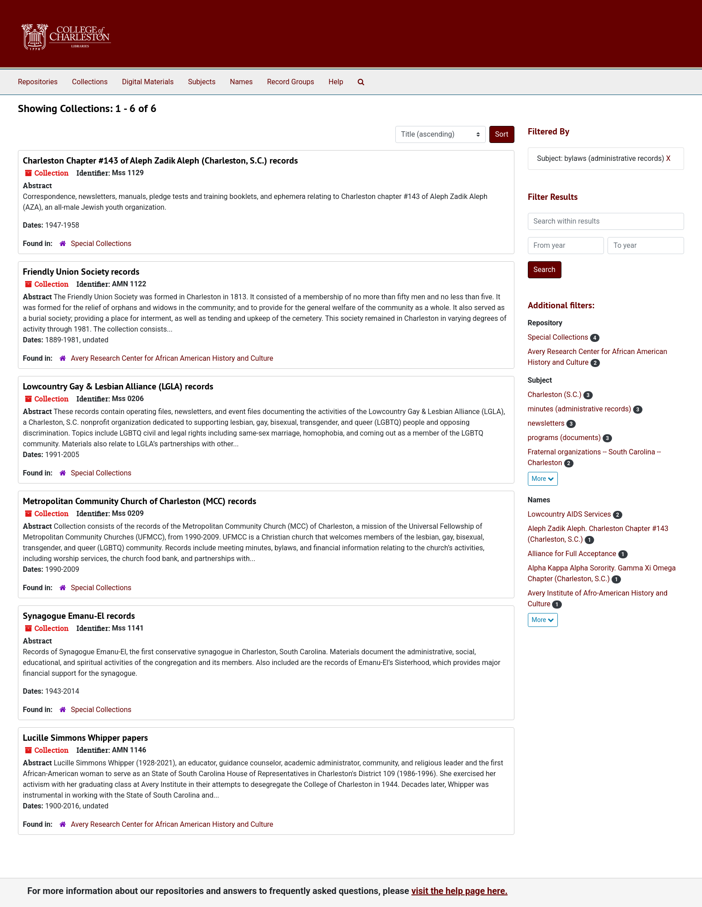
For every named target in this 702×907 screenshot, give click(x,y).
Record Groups (290, 82)
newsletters (547, 423)
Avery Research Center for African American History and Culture (172, 358)
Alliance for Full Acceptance (573, 553)
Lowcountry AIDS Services (570, 514)
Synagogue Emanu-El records (79, 616)
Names (241, 82)
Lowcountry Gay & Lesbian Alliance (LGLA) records (118, 386)
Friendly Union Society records (81, 271)
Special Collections (101, 243)
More (543, 478)
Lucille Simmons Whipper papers (85, 737)
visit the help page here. (459, 890)
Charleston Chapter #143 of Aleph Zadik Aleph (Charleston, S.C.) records (160, 160)
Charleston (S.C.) (555, 394)
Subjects (201, 82)
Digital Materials (148, 82)
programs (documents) (565, 437)
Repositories (38, 82)
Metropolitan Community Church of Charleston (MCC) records (139, 501)
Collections (90, 82)
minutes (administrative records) (580, 409)
